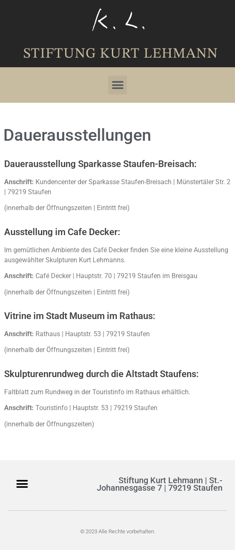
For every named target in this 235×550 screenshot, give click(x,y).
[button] (117, 85)
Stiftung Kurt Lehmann (120, 54)
